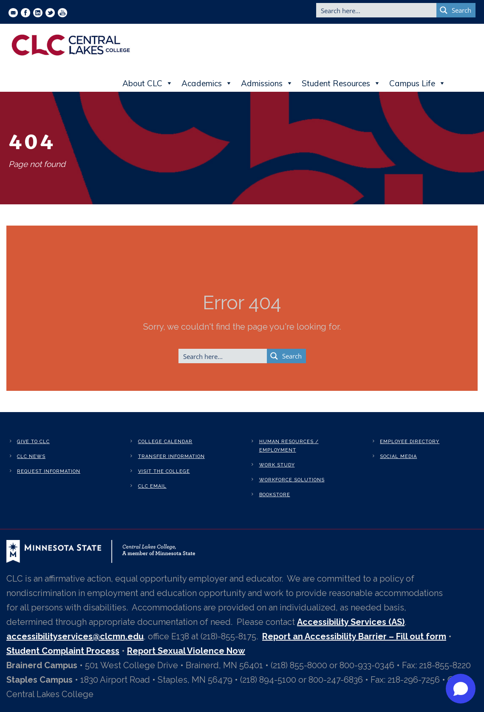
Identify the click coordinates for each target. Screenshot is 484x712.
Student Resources (341, 83)
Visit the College (164, 471)
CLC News (31, 456)
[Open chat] (461, 689)
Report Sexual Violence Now (186, 651)
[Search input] (377, 10)
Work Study (277, 465)
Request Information (48, 471)
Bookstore (274, 494)
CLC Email (152, 486)
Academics (206, 83)
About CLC (147, 83)
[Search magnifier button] (456, 10)
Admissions (267, 83)
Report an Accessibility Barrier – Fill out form (354, 636)
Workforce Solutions (292, 480)
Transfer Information (171, 456)
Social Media (398, 456)
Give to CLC (33, 441)
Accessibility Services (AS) (351, 622)
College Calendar (165, 441)
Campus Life (417, 83)
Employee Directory (409, 441)
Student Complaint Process (62, 651)
